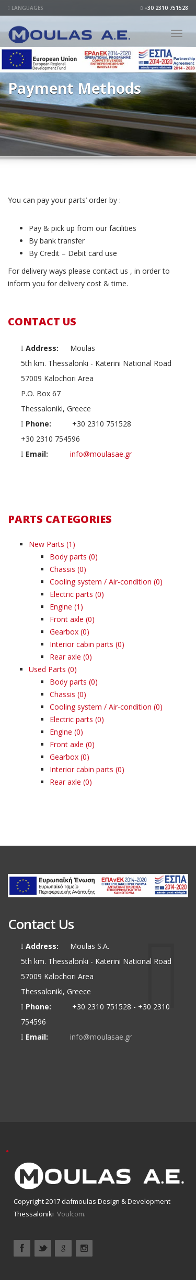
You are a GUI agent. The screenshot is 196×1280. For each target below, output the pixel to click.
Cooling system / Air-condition (101, 582)
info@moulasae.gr (101, 454)
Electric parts (71, 594)
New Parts (46, 544)
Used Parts (47, 669)
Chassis (62, 569)
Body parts (68, 557)
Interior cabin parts (81, 644)
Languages (25, 7)
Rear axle (65, 657)
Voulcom (70, 1213)
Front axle (67, 619)
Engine (61, 607)
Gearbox (64, 632)
